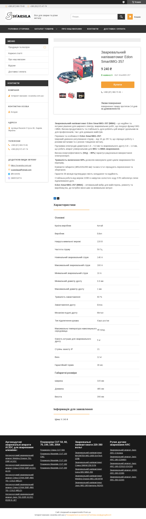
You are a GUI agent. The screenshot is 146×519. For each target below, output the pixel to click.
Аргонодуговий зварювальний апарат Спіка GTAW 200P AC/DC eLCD (20, 468)
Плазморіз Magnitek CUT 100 (53, 460)
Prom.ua (87, 512)
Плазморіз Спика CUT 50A (52, 450)
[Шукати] (121, 17)
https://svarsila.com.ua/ (21, 165)
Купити (118, 84)
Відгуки (11, 65)
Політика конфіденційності (100, 515)
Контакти (92, 29)
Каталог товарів (44, 29)
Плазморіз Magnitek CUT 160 (53, 464)
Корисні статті (15, 53)
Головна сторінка (18, 29)
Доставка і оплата (114, 29)
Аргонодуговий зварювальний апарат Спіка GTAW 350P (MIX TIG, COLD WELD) (19, 487)
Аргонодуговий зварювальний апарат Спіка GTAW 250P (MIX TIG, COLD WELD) (19, 478)
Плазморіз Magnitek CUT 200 (53, 468)
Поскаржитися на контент (76, 515)
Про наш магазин (72, 29)
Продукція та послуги (18, 47)
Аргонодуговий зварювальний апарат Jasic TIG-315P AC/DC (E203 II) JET (19, 497)
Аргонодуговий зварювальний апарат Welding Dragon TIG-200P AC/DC (19, 458)
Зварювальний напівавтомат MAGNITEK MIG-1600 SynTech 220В (88, 455)
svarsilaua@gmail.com (21, 169)
